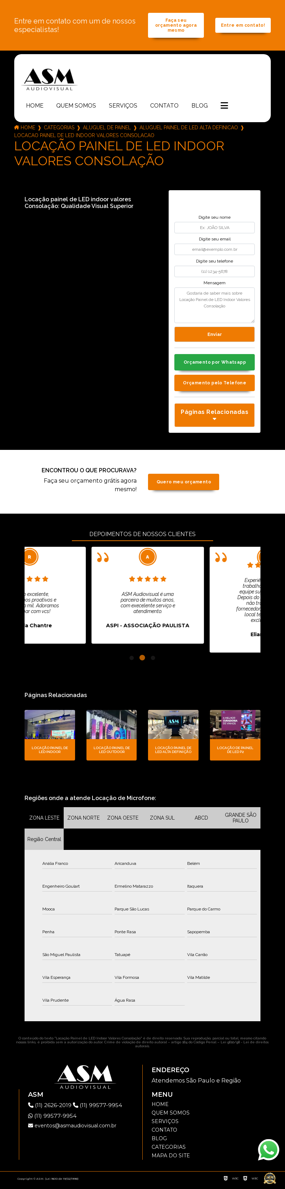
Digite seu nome (215, 219)
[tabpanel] (81, 599)
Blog (199, 107)
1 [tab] (131, 661)
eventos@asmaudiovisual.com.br (72, 1129)
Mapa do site (171, 1159)
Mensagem (215, 285)
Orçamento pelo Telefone (215, 386)
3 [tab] (153, 661)
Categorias (59, 130)
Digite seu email (215, 241)
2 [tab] (142, 661)
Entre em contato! (243, 26)
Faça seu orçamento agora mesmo (176, 27)
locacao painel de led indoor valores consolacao (84, 137)
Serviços (123, 107)
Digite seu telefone (214, 263)
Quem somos (76, 107)
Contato (164, 107)
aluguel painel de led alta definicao (188, 130)
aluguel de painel (107, 130)
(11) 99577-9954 (100, 1109)
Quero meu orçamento (183, 485)
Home (34, 107)
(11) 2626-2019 (51, 1109)
